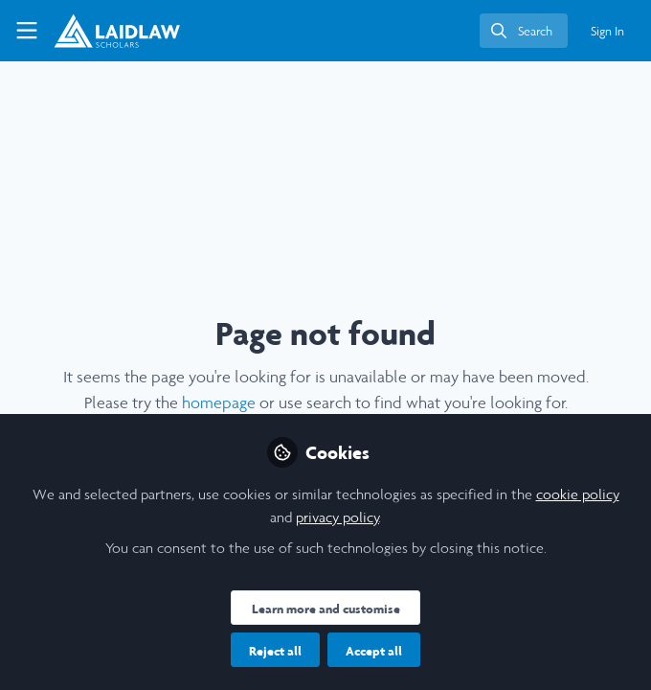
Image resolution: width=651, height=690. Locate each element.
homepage (219, 402)
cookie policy (577, 494)
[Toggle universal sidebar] (27, 31)
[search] (524, 30)
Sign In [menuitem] (607, 31)
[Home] (117, 31)
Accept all (374, 650)
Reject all (275, 650)
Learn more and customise (326, 608)
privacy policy (337, 517)
